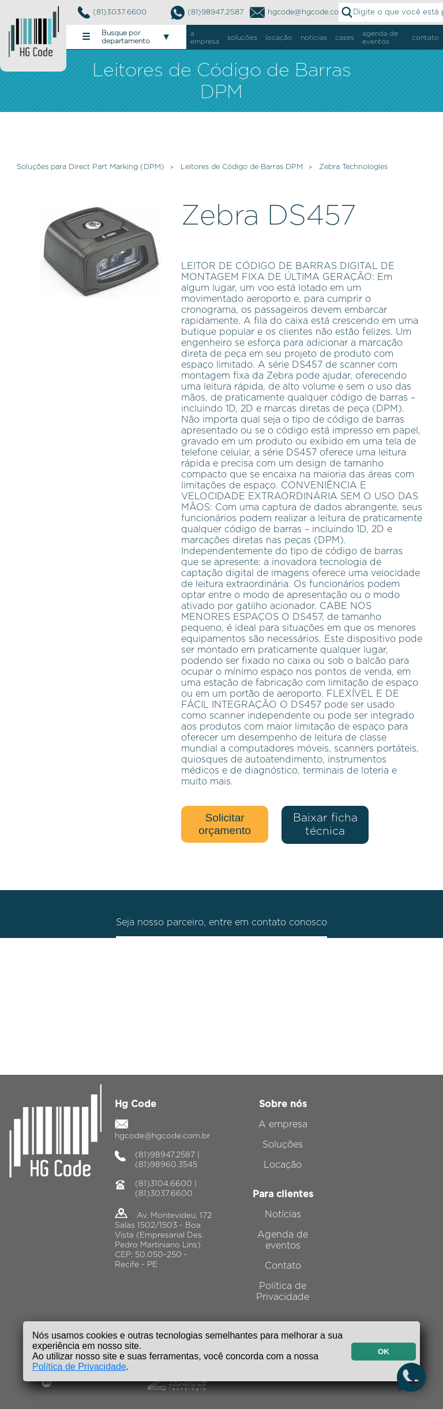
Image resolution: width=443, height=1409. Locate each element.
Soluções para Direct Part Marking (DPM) (90, 167)
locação (278, 37)
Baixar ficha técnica (325, 825)
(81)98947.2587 (207, 13)
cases (344, 37)
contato (425, 37)
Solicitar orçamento (224, 824)
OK (383, 1351)
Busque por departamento (126, 36)
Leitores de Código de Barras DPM (242, 167)
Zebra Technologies (353, 167)
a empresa (204, 37)
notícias (314, 37)
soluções (242, 37)
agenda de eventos (380, 37)
